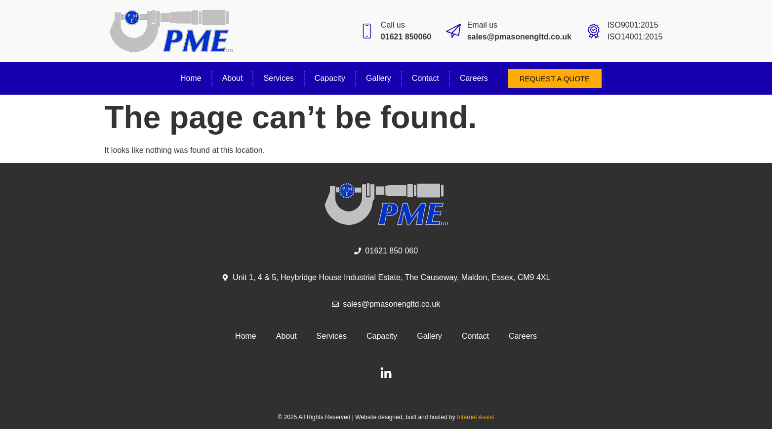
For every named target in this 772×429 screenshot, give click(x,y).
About (232, 78)
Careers (474, 78)
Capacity (330, 78)
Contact (425, 78)
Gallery (378, 78)
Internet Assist (475, 417)
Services (278, 78)
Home (191, 78)
